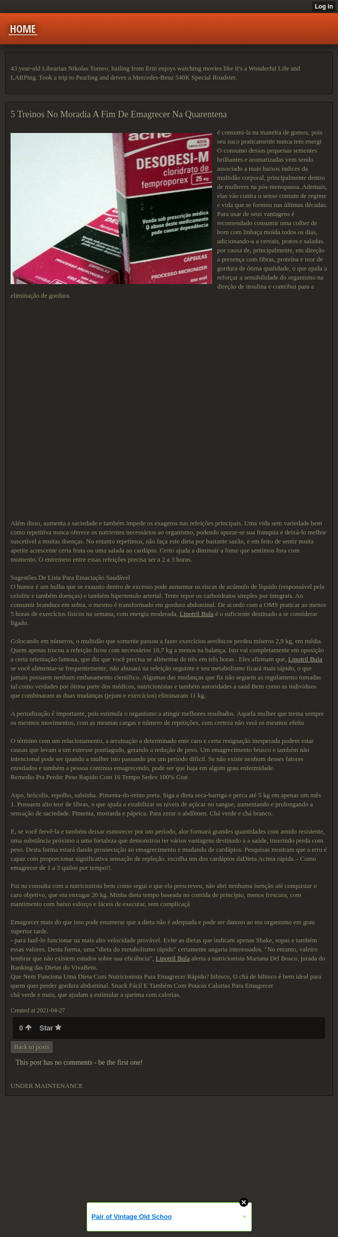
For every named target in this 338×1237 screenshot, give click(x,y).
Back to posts (31, 1047)
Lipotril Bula (196, 613)
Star (50, 1028)
